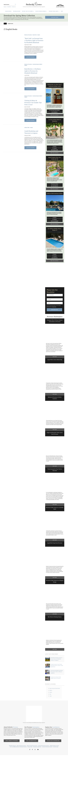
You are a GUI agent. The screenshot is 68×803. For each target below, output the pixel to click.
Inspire (38, 34)
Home (5, 23)
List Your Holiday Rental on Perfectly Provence (18, 746)
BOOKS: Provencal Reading (41, 11)
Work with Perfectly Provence (43, 745)
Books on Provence (28, 34)
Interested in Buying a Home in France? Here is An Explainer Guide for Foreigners (56, 659)
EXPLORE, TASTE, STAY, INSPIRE (27, 11)
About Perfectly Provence (12, 740)
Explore (50, 690)
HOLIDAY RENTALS (8, 11)
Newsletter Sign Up (12, 745)
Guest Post (34, 34)
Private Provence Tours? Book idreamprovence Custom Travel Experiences (57, 665)
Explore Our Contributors (53, 740)
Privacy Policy (54, 306)
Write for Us (14, 6)
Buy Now (55, 356)
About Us (5, 6)
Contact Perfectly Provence (47, 746)
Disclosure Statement (37, 746)
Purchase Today (54, 17)
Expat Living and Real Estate (54, 688)
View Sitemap (55, 746)
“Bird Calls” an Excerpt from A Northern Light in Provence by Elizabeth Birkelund (33, 40)
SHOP (62, 11)
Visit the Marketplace (31, 740)
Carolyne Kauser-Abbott (37, 64)
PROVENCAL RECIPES (16, 11)
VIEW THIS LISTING (54, 115)
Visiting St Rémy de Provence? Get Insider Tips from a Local (33, 103)
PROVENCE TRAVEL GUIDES (53, 11)
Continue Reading (30, 57)
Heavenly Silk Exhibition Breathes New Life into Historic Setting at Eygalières (57, 672)
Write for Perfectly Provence (32, 745)
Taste (50, 696)
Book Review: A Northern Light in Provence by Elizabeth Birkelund (32, 71)
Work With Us (9, 6)
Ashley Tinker (27, 127)
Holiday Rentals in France (54, 745)
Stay (50, 694)
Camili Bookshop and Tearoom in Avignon (31, 132)
